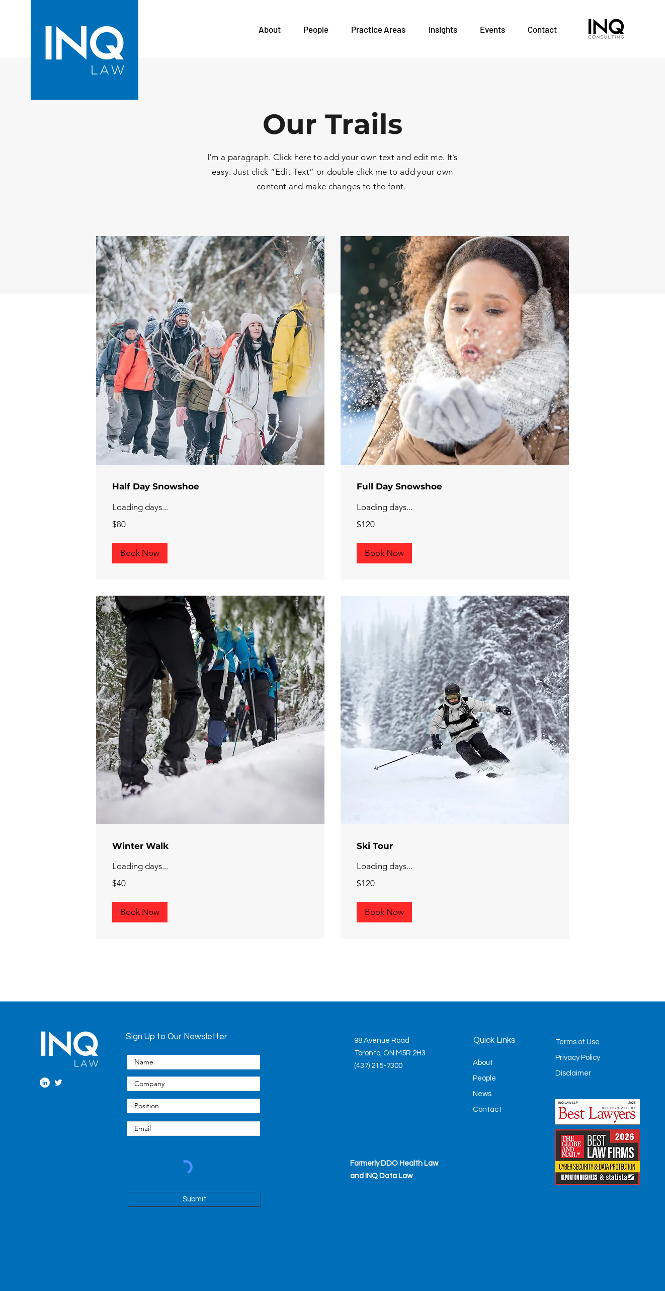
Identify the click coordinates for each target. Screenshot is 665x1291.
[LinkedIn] (45, 1083)
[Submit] (194, 1199)
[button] (269, 29)
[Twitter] (58, 1083)
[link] (210, 486)
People (484, 1078)
